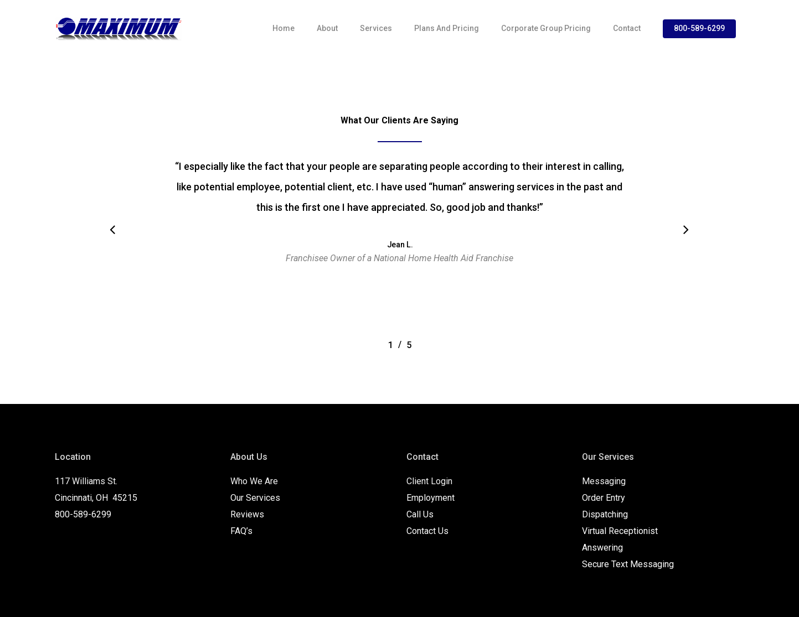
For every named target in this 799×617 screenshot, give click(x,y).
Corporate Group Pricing (546, 28)
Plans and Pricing (446, 28)
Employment (430, 497)
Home (283, 28)
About (327, 28)
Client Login (429, 481)
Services (376, 28)
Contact (627, 28)
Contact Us (427, 531)
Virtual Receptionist (620, 531)
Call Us (420, 514)
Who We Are (254, 481)
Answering (602, 547)
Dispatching (605, 514)
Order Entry (603, 497)
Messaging (604, 481)
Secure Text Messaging (628, 564)
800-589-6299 (699, 28)
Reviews (247, 514)
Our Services (255, 497)
